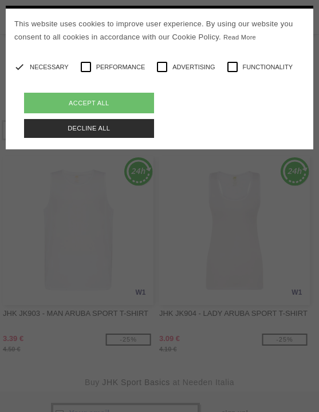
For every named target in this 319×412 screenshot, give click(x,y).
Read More (239, 37)
